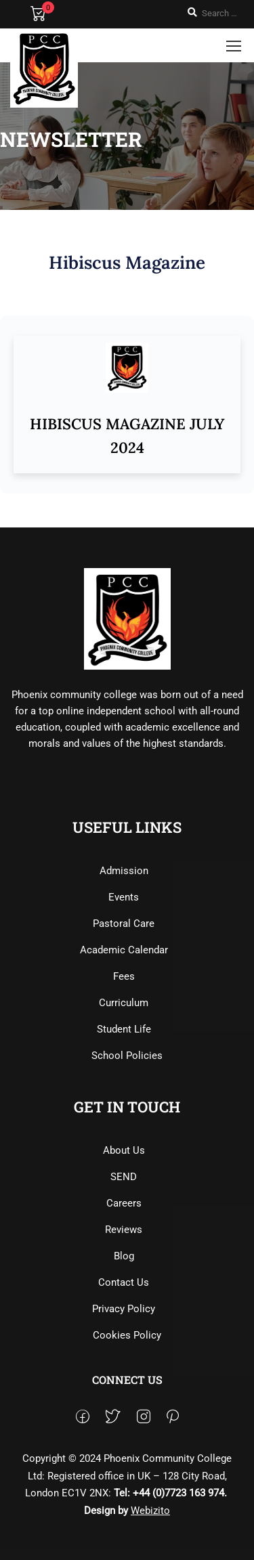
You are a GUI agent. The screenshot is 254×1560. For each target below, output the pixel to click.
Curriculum (123, 1003)
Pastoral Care (123, 923)
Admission (124, 871)
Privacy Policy (123, 1309)
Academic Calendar (124, 950)
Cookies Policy (127, 1335)
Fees (124, 976)
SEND (123, 1177)
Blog (124, 1256)
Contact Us (123, 1282)
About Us (124, 1150)
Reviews (123, 1229)
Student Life (124, 1029)
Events (123, 897)
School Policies (127, 1055)
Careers (124, 1203)
